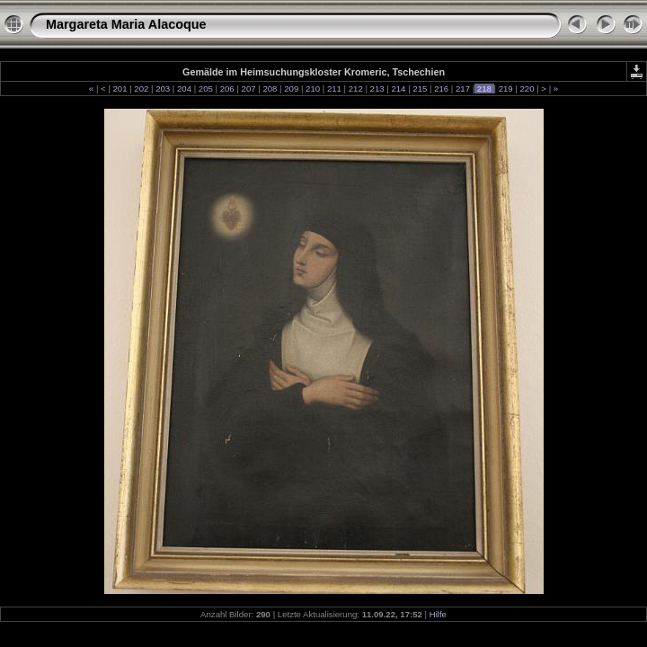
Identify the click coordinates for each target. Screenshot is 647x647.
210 (312, 88)
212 (355, 88)
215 (420, 88)
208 (270, 88)
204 (183, 88)
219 (505, 88)
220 (527, 88)
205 (205, 88)
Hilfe (438, 614)
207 (248, 88)
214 (398, 88)
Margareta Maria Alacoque (126, 24)
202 (141, 88)
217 (462, 88)
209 (291, 88)
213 (377, 88)
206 (226, 88)
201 (120, 88)
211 (333, 88)
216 (440, 88)
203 (163, 88)
